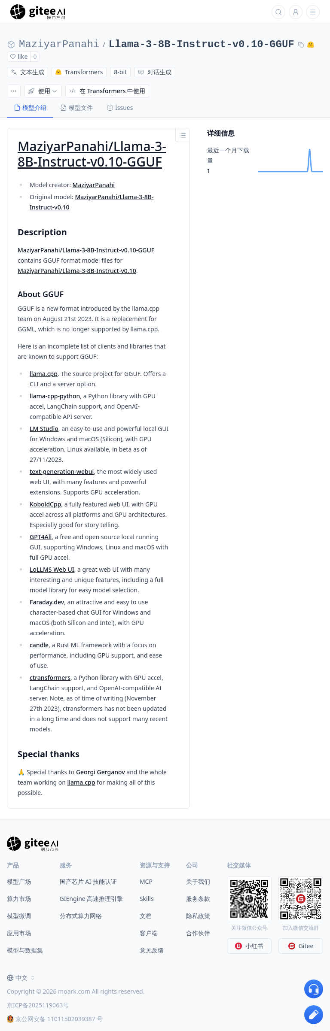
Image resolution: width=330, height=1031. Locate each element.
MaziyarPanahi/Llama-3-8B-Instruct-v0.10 (77, 271)
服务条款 (198, 899)
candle (39, 645)
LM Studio (44, 429)
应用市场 (19, 933)
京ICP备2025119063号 (38, 1005)
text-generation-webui (62, 471)
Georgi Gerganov (100, 772)
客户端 (149, 933)
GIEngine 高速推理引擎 (91, 899)
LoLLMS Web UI (52, 569)
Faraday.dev (47, 602)
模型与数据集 (25, 950)
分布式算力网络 (81, 916)
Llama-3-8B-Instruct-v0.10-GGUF (201, 44)
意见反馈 (152, 950)
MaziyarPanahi (59, 44)
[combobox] (21, 978)
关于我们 (198, 881)
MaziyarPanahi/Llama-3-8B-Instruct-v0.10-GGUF (92, 153)
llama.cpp (44, 374)
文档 (146, 916)
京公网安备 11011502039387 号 (55, 1019)
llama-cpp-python (55, 396)
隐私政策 (198, 916)
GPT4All (41, 537)
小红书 (249, 946)
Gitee (301, 946)
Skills (147, 899)
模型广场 (19, 881)
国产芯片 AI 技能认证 (88, 881)
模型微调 (19, 916)
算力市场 (19, 899)
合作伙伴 (198, 933)
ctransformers (50, 677)
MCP (146, 881)
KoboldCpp (45, 504)
